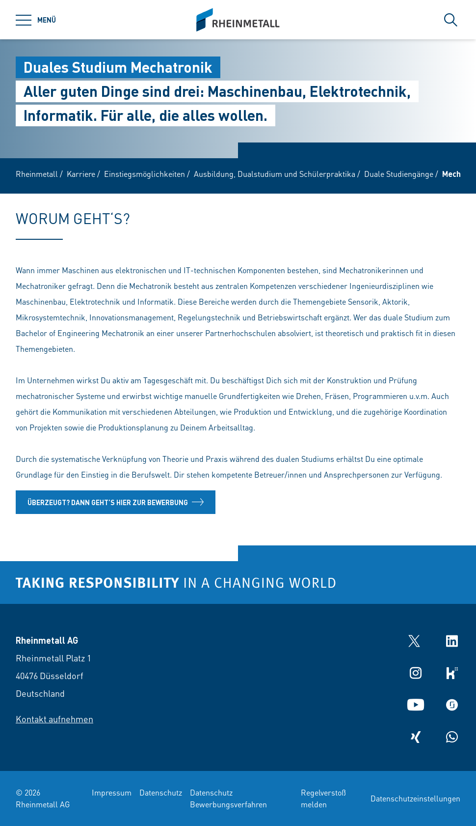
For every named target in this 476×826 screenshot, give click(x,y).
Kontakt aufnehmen (54, 718)
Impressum (112, 792)
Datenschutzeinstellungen (415, 798)
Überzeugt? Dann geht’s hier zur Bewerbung (115, 502)
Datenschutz (160, 792)
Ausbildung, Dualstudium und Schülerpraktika (274, 174)
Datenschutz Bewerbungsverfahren (228, 798)
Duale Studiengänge (398, 174)
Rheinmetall (37, 174)
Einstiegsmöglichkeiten (144, 174)
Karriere (81, 174)
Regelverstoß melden (323, 798)
